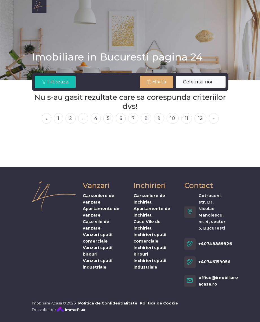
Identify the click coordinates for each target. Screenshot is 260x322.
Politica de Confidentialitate (107, 306)
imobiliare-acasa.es (166, 10)
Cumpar (90, 21)
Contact (163, 21)
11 (186, 118)
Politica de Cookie (159, 306)
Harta (156, 82)
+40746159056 (214, 265)
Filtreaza (55, 82)
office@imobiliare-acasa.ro (219, 284)
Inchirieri (124, 10)
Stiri (114, 21)
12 (200, 118)
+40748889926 (215, 247)
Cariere (136, 21)
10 (172, 118)
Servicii (208, 10)
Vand (66, 21)
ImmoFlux (71, 313)
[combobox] (200, 82)
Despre (69, 10)
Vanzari (95, 10)
